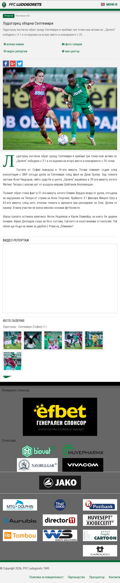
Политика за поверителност (46, 577)
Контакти (114, 577)
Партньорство (76, 577)
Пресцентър (97, 577)
